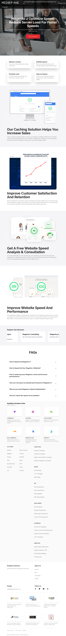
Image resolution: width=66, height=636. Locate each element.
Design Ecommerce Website (41, 533)
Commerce (10, 418)
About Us (37, 569)
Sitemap (24, 630)
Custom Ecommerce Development (43, 530)
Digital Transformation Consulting (43, 457)
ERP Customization (39, 490)
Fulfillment (48, 418)
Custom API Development (41, 517)
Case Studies (38, 575)
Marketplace (29, 437)
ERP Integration (38, 493)
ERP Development (39, 487)
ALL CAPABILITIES (62, 2)
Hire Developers (38, 507)
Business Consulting (39, 450)
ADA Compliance (38, 537)
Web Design (37, 477)
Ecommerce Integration (40, 526)
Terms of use (18, 630)
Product (47, 437)
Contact (36, 578)
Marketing (45, 1)
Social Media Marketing (40, 553)
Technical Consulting (39, 454)
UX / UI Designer (38, 473)
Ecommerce (37, 523)
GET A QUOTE (33, 36)
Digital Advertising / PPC (40, 550)
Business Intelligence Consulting (42, 460)
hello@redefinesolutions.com (14, 589)
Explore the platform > (11, 405)
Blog (36, 572)
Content (28, 418)
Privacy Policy (10, 630)
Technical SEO (38, 557)
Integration (52, 1)
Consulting (37, 446)
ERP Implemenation (39, 497)
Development (38, 503)
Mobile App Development (41, 513)
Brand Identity (37, 470)
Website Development (40, 510)
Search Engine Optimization (41, 546)
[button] (57, 335)
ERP (35, 483)
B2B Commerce (11, 437)
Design (31, 1)
